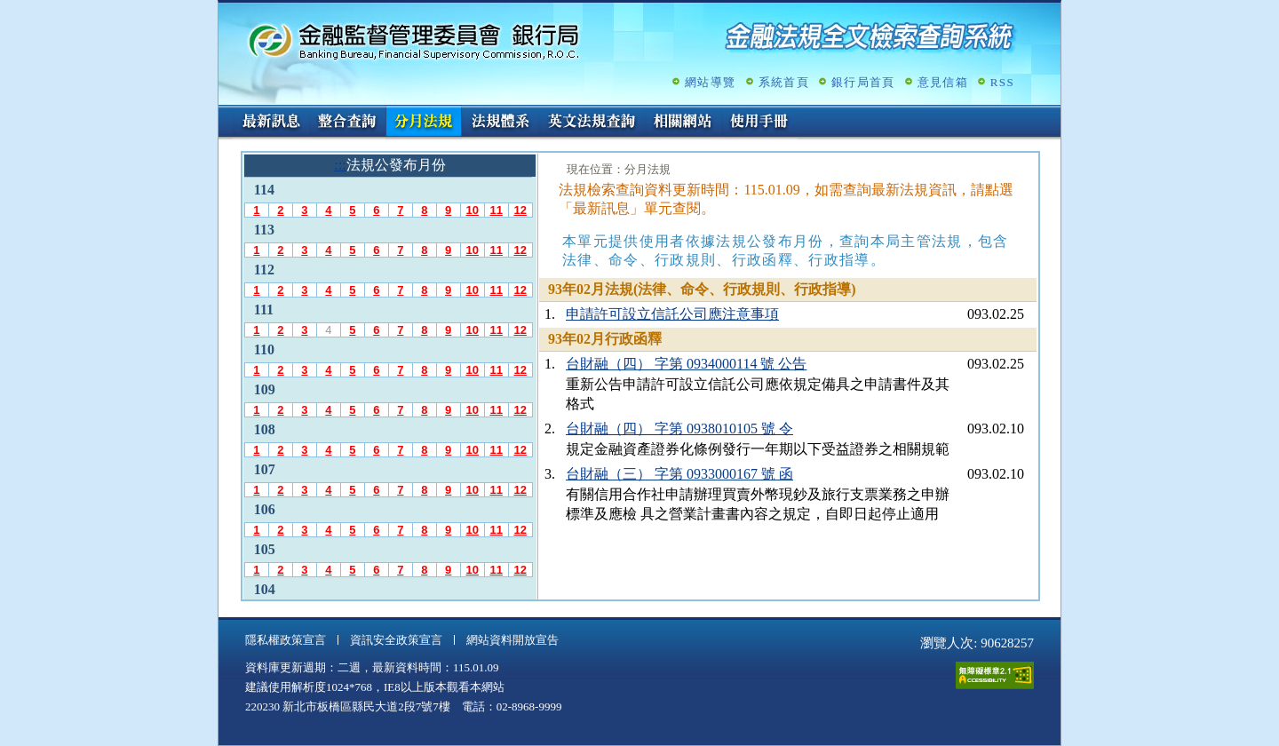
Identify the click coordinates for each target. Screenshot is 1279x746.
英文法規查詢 (591, 122)
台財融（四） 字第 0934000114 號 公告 (686, 363)
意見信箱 (943, 82)
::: (224, 112)
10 (471, 210)
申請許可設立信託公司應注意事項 (672, 313)
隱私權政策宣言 (285, 640)
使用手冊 (759, 122)
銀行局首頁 (863, 82)
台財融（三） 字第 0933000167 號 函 (679, 473)
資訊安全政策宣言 (396, 640)
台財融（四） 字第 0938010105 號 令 (679, 428)
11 (495, 210)
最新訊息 (271, 122)
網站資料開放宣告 (512, 640)
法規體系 (500, 122)
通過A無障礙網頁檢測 (995, 675)
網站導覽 (710, 82)
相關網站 (683, 122)
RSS (1002, 82)
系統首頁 (784, 82)
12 (519, 210)
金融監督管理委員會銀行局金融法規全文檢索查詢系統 (414, 40)
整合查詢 (347, 122)
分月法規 (423, 122)
